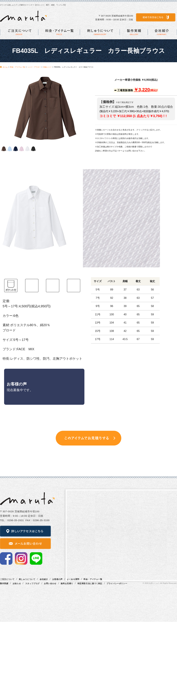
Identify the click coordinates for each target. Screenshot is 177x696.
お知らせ (17, 583)
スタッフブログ (32, 583)
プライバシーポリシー (117, 583)
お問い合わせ (50, 583)
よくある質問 (73, 579)
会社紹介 (44, 579)
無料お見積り (67, 583)
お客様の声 (57, 579)
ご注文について (7, 579)
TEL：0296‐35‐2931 (12, 520)
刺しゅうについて (27, 579)
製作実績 (4, 583)
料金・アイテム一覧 (93, 579)
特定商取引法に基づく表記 (90, 583)
